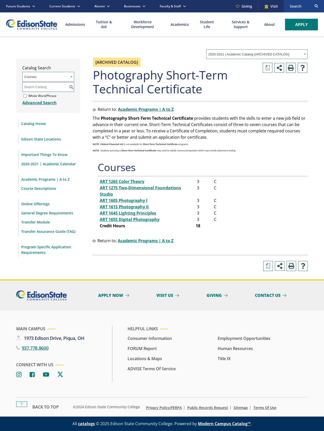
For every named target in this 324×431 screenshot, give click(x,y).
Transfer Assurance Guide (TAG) (48, 231)
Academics (180, 24)
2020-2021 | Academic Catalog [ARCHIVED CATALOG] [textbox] (248, 54)
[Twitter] (60, 374)
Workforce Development (142, 24)
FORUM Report (142, 348)
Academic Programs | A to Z (45, 179)
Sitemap (241, 407)
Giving (246, 6)
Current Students (62, 6)
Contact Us (267, 295)
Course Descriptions (38, 188)
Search (295, 6)
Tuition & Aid (104, 24)
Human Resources (235, 348)
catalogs (86, 423)
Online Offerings (35, 203)
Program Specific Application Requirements (46, 249)
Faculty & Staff (170, 6)
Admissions (75, 24)
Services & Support (240, 24)
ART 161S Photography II (124, 207)
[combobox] (257, 54)
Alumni (99, 6)
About (269, 24)
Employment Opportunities (244, 338)
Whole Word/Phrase (42, 96)
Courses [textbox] (30, 77)
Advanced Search (39, 103)
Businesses (132, 6)
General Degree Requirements (47, 213)
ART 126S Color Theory (122, 181)
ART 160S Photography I (123, 200)
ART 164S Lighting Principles (128, 213)
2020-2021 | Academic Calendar (48, 163)
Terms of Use (264, 407)
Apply (301, 24)
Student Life (207, 24)
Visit (274, 6)
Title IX (224, 358)
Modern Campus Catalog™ (224, 423)
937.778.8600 (35, 348)
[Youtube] (46, 375)
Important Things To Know (44, 154)
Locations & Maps (145, 358)
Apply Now (110, 295)
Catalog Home (33, 123)
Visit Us (164, 295)
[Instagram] (19, 375)
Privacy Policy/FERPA (164, 407)
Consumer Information (150, 338)
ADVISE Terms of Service (152, 369)
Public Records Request (207, 407)
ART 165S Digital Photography (129, 219)
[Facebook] (32, 375)
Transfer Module (35, 222)
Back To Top (45, 407)
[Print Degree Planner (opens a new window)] (267, 68)
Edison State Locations (41, 139)
